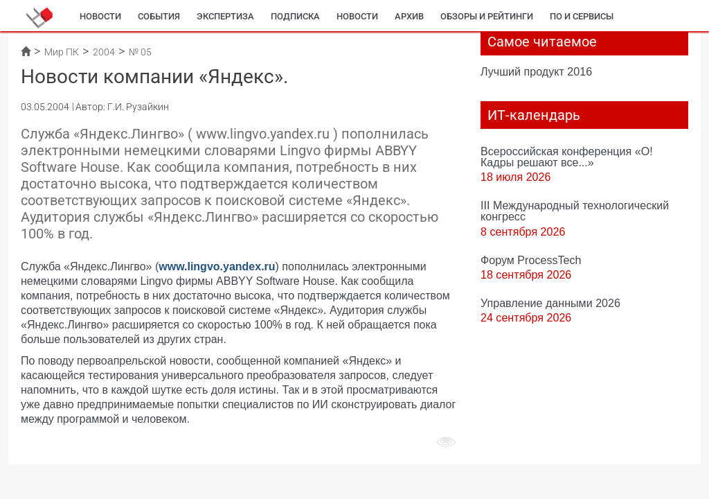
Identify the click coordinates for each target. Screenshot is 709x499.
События (159, 16)
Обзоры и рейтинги (486, 16)
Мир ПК (61, 52)
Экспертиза (225, 16)
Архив (409, 16)
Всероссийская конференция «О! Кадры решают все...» (567, 156)
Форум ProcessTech (531, 260)
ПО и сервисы (581, 16)
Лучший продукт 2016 (536, 71)
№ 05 (140, 52)
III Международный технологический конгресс (575, 210)
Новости (100, 16)
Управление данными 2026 (550, 303)
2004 (104, 52)
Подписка (295, 16)
